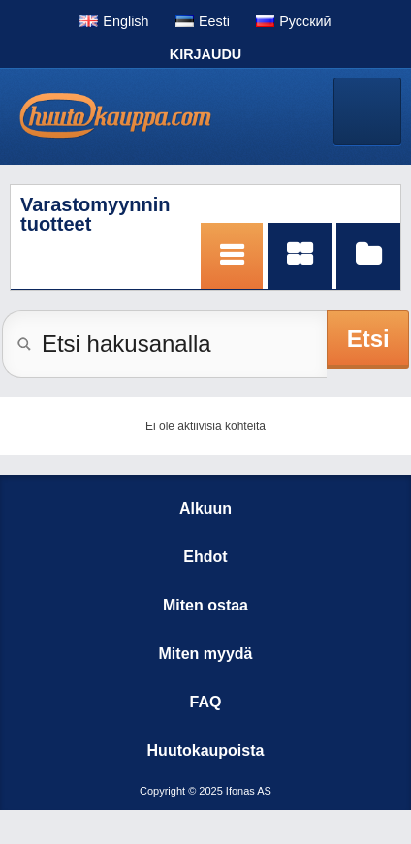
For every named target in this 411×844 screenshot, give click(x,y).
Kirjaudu (205, 54)
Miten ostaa (205, 605)
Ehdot (205, 556)
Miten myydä (206, 653)
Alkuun (205, 508)
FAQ (206, 702)
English (125, 21)
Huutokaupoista (206, 750)
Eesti (214, 21)
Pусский (305, 21)
